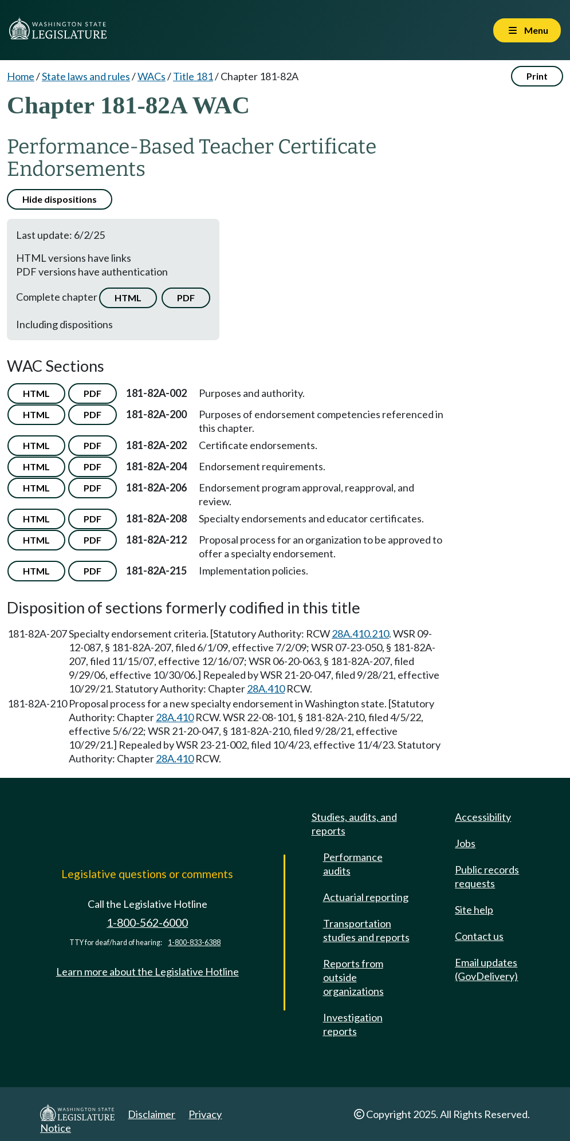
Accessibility (483, 816)
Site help (474, 909)
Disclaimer (151, 1114)
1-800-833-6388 (194, 942)
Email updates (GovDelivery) (486, 969)
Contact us (479, 936)
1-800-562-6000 (147, 922)
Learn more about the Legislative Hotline (147, 971)
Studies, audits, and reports (354, 823)
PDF (186, 297)
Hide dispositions (59, 199)
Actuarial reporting (365, 897)
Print (537, 75)
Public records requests (487, 876)
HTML (128, 297)
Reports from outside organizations (353, 977)
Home (20, 76)
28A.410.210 (360, 633)
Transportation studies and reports (366, 930)
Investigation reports (353, 1024)
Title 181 (193, 76)
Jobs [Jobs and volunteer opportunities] (465, 843)
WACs (151, 76)
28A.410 (266, 688)
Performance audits (353, 864)
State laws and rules (86, 76)
